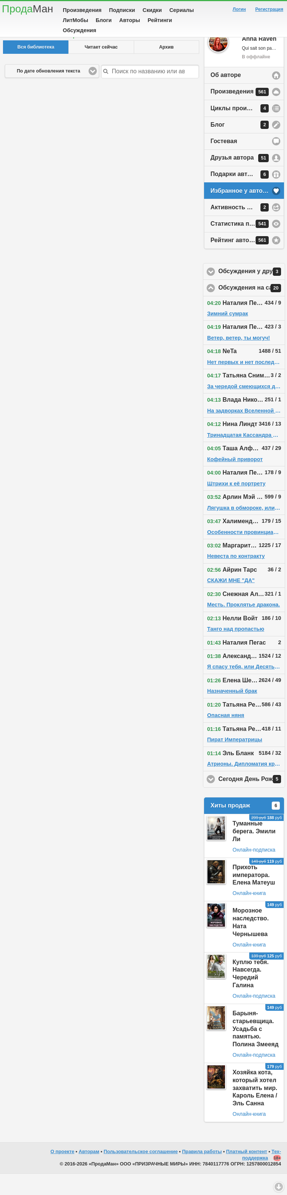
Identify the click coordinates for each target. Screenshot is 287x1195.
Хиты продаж (245, 827)
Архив (166, 68)
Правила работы (202, 1173)
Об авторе (225, 96)
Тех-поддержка (261, 1176)
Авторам (88, 1173)
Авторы (129, 20)
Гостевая (223, 162)
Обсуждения (79, 30)
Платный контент (246, 1173)
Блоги (104, 20)
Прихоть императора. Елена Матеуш (253, 896)
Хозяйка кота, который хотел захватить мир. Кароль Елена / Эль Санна (254, 1109)
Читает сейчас (101, 68)
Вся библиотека (35, 68)
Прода (27, 9)
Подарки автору (239, 196)
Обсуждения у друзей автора (251, 293)
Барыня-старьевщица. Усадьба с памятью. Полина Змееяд (255, 1050)
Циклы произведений (242, 130)
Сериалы (181, 10)
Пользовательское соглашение (141, 1173)
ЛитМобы (75, 20)
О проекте (62, 1173)
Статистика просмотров (245, 245)
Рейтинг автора (239, 261)
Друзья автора (239, 179)
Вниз (278, 1186)
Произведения (82, 10)
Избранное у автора (239, 212)
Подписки (122, 10)
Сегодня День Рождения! (251, 800)
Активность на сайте (241, 229)
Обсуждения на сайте (251, 309)
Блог (239, 146)
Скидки (152, 10)
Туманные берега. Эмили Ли (253, 853)
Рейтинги (160, 20)
